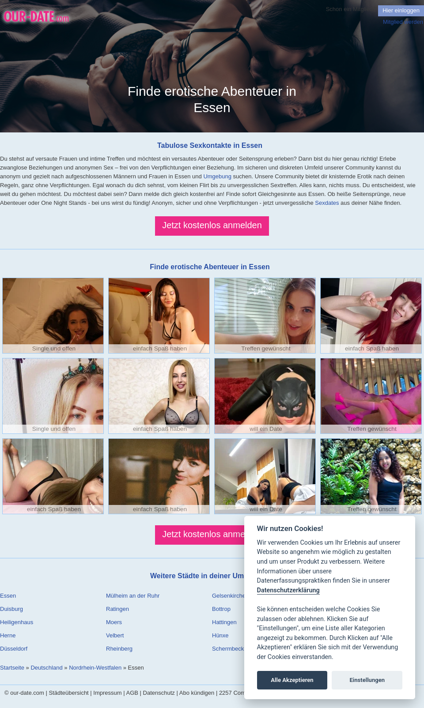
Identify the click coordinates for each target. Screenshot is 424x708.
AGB (132, 692)
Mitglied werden (403, 22)
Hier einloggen (401, 10)
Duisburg (11, 609)
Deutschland (46, 667)
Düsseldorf (13, 648)
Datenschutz (159, 692)
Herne (7, 635)
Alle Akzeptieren (292, 680)
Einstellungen (367, 680)
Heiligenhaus (16, 622)
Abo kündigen (197, 692)
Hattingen (224, 622)
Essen (8, 595)
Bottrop (221, 609)
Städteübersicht (68, 692)
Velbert (115, 635)
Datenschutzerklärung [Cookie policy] (288, 590)
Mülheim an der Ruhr (132, 595)
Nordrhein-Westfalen (95, 667)
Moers (114, 622)
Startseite (12, 667)
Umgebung (217, 176)
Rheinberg (119, 648)
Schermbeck (228, 648)
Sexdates (327, 203)
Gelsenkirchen (230, 595)
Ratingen (117, 609)
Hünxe (220, 635)
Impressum (107, 692)
